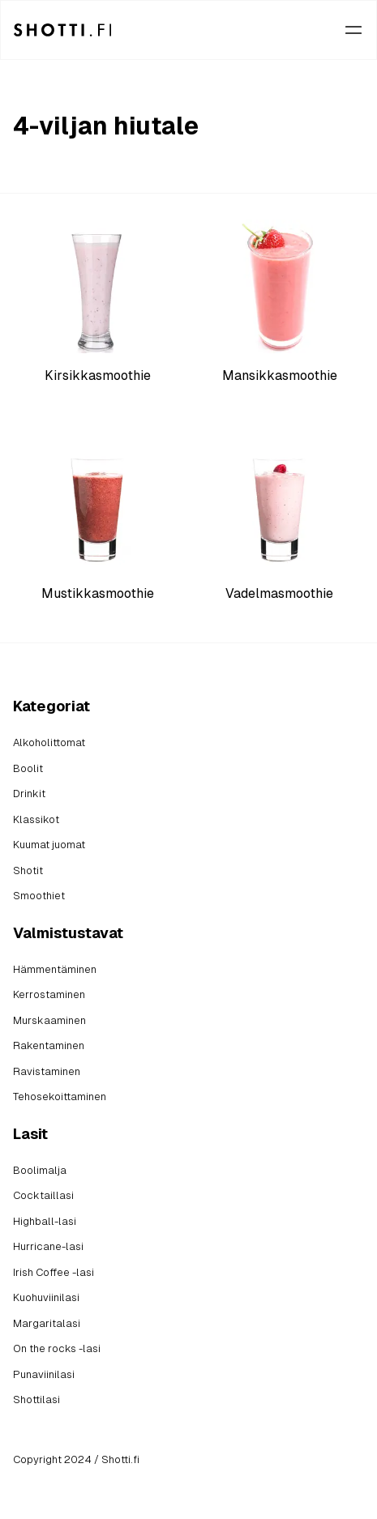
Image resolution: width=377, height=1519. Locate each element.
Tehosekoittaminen (59, 1096)
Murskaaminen (49, 1020)
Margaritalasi (46, 1323)
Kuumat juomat (49, 844)
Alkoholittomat (49, 742)
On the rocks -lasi (57, 1348)
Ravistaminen (46, 1071)
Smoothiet (39, 896)
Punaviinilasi (44, 1374)
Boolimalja (39, 1170)
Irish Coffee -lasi (53, 1272)
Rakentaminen (48, 1045)
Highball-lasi (44, 1221)
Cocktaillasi (43, 1195)
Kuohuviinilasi (46, 1297)
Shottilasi (36, 1399)
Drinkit (29, 793)
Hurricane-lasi (48, 1246)
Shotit (28, 870)
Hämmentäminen (54, 969)
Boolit (28, 768)
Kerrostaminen (49, 994)
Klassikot (36, 819)
